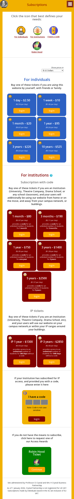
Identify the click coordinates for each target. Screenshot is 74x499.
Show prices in (57, 67)
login (22, 110)
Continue (37, 469)
